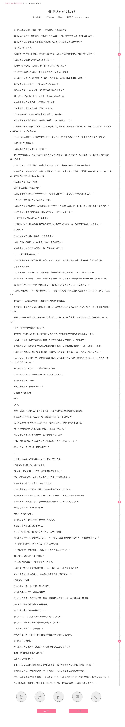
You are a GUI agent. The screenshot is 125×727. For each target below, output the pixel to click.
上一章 (46, 711)
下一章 (78, 711)
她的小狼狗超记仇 (16, 3)
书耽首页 (7, 3)
